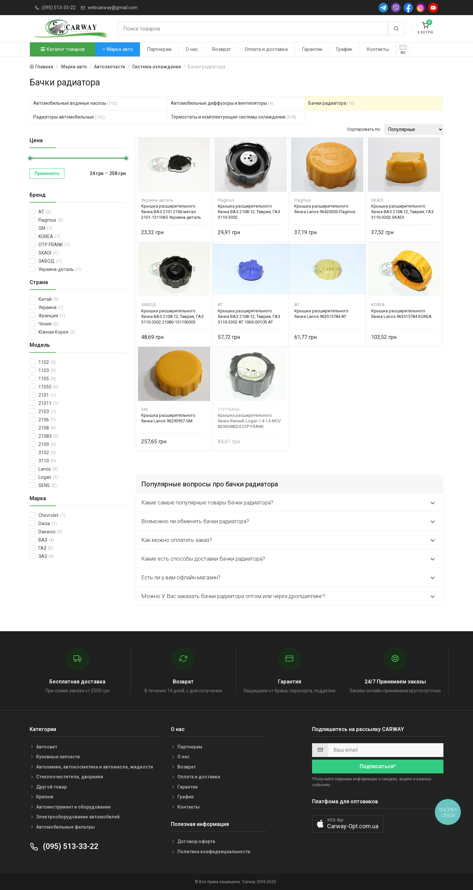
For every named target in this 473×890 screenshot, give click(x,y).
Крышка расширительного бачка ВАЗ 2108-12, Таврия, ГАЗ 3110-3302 (249, 212)
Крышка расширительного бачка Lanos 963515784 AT (321, 313)
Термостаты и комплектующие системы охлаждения (233, 117)
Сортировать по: (364, 129)
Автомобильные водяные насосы (75, 103)
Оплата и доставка (266, 49)
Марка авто (117, 49)
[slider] (30, 158)
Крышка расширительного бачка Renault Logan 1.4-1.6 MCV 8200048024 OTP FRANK (249, 421)
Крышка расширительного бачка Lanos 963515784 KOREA (401, 313)
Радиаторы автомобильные (69, 117)
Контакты (378, 49)
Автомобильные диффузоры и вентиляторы (222, 103)
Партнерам (159, 49)
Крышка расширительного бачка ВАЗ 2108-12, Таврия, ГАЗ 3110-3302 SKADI (402, 212)
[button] (347, 824)
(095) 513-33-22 (59, 7)
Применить (46, 173)
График (344, 49)
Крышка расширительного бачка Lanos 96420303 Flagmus (324, 209)
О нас (192, 49)
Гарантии (312, 49)
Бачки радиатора (331, 103)
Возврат (221, 49)
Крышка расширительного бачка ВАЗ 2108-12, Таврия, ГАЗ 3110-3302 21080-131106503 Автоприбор (172, 316)
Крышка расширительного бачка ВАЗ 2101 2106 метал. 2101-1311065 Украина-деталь (171, 212)
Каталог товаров (63, 49)
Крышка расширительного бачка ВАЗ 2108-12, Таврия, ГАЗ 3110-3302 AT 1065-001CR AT (249, 316)
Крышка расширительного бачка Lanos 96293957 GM (168, 418)
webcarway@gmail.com (113, 7)
